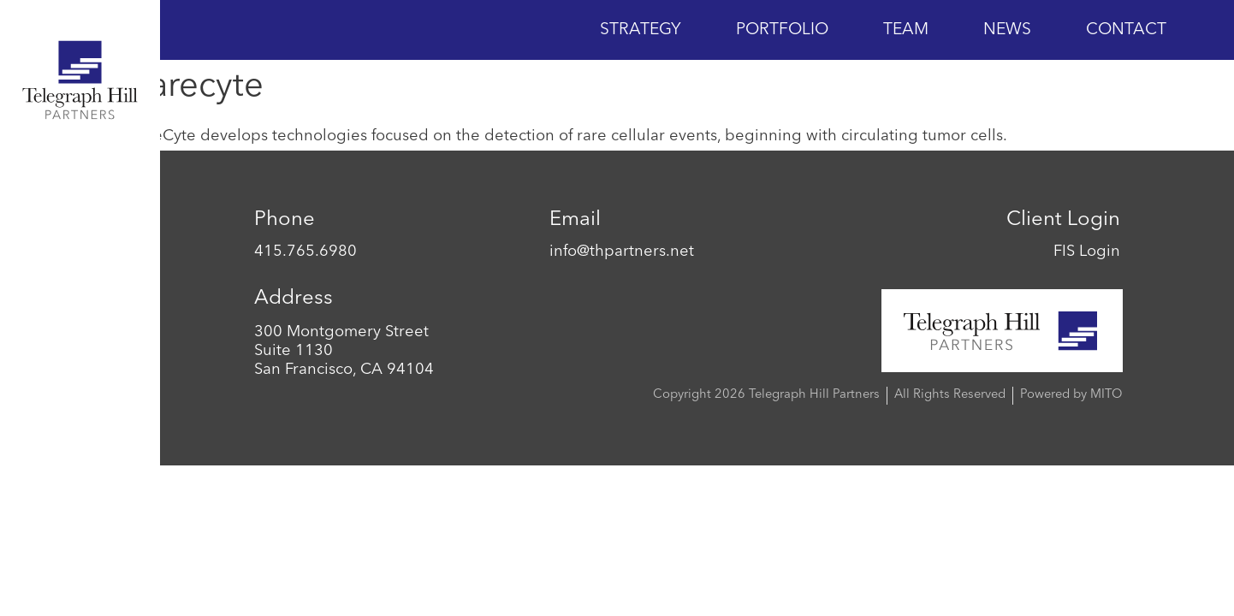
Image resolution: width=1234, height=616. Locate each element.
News (1007, 29)
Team (905, 29)
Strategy (640, 29)
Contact (1126, 29)
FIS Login (1086, 251)
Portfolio (782, 29)
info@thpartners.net (621, 251)
